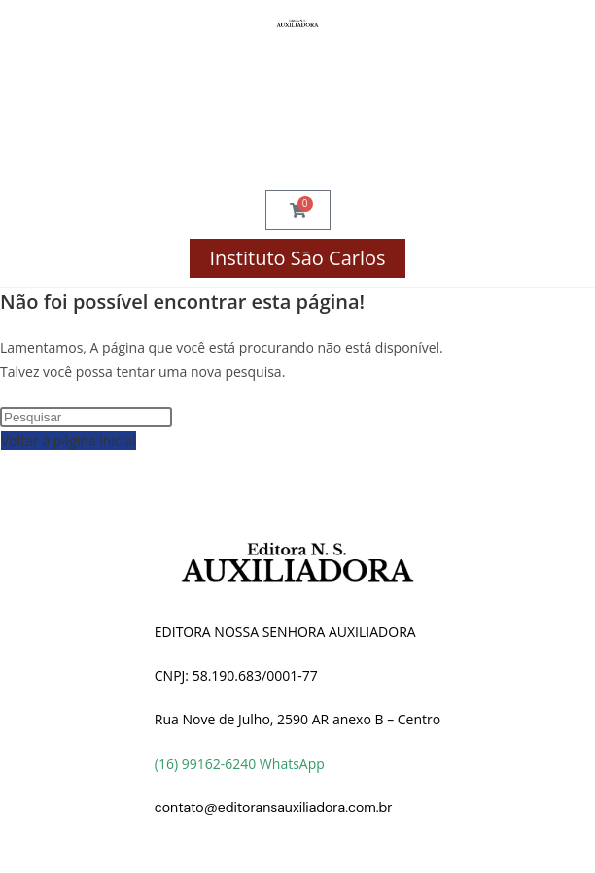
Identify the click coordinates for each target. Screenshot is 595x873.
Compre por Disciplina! (298, 72)
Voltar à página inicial (68, 440)
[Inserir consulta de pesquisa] (86, 417)
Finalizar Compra (297, 111)
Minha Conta (297, 150)
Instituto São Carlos (297, 258)
